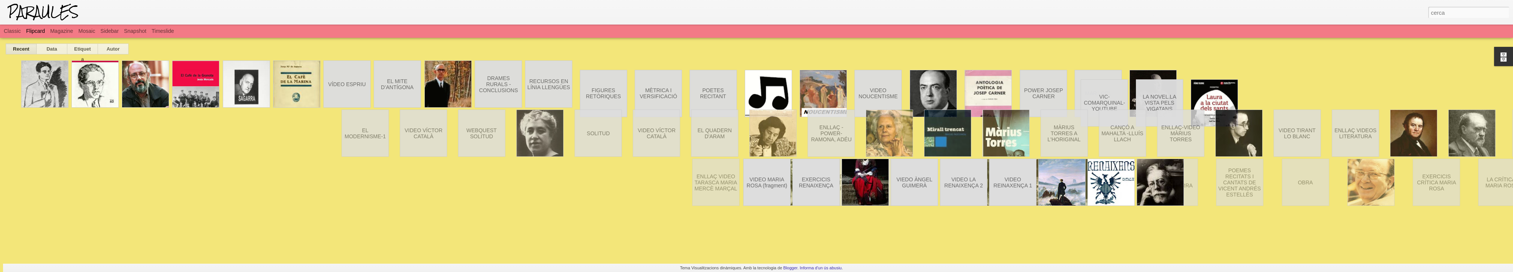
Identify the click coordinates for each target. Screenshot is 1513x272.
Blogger (790, 268)
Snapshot (135, 31)
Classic (12, 31)
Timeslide (163, 31)
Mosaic (86, 31)
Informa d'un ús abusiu (821, 268)
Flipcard (35, 31)
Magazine (61, 31)
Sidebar (110, 31)
